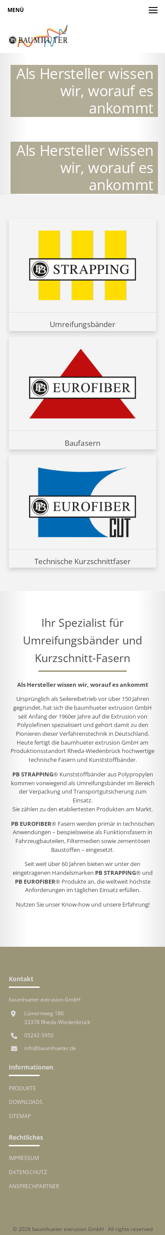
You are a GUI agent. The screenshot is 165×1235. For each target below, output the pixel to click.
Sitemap (20, 1115)
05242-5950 (39, 1035)
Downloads (26, 1101)
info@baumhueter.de (50, 1047)
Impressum (24, 1157)
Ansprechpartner (34, 1186)
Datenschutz (28, 1171)
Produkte (22, 1088)
